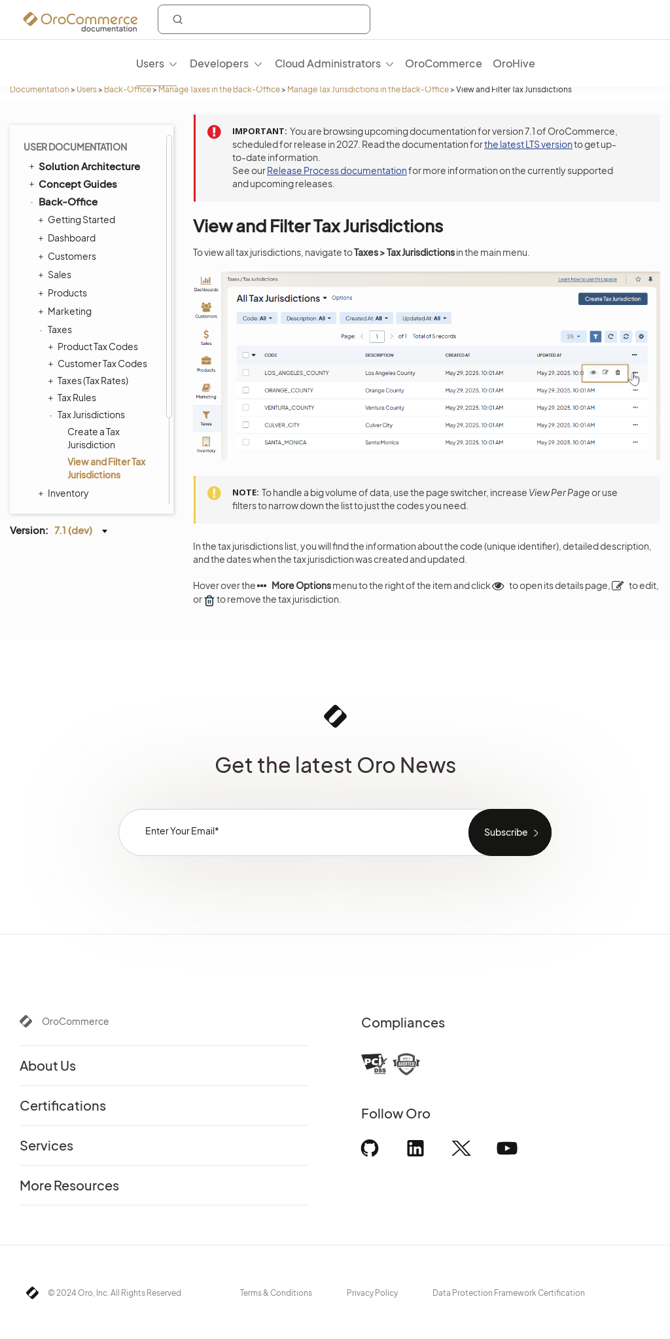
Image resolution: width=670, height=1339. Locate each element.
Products (64, 181)
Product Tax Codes (94, 235)
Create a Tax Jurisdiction (93, 327)
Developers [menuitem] (219, 63)
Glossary (59, 492)
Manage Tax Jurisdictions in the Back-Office (368, 89)
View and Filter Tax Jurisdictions (106, 357)
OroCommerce (75, 1021)
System (61, 437)
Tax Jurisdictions (88, 303)
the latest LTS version (528, 144)
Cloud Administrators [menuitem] (328, 63)
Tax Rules (73, 286)
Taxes (56, 218)
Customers (68, 145)
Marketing (66, 200)
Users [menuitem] (150, 63)
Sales (56, 163)
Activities (63, 400)
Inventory (65, 382)
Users (87, 89)
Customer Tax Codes (99, 252)
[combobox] (264, 19)
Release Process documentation (337, 170)
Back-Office (127, 89)
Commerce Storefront (85, 456)
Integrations (62, 474)
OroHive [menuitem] (514, 63)
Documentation (39, 89)
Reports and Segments (94, 418)
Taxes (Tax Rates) (89, 269)
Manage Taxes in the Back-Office (219, 89)
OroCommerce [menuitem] (443, 63)
